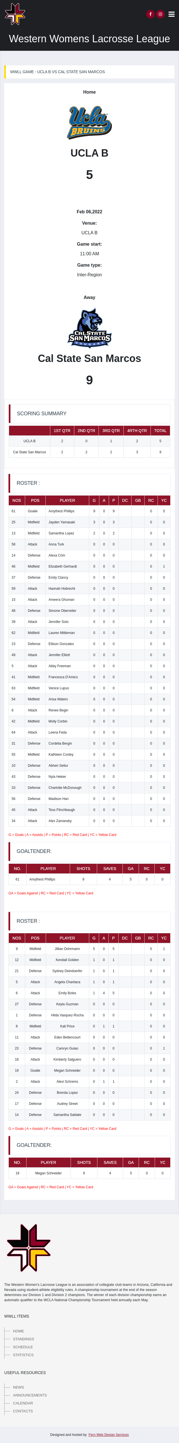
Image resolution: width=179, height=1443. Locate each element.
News (18, 1387)
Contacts (23, 1411)
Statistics (23, 1355)
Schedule (23, 1347)
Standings (23, 1339)
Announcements (30, 1395)
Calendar (23, 1403)
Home (18, 1331)
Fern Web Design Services (109, 1435)
